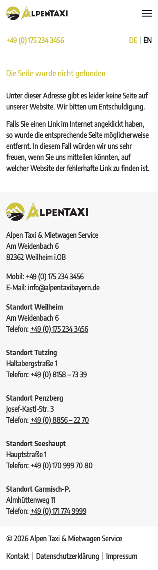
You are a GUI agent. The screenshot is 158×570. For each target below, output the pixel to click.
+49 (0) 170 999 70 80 (61, 465)
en (147, 40)
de (133, 40)
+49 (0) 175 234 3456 (35, 40)
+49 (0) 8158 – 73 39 (58, 374)
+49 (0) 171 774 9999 (58, 510)
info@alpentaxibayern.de (63, 287)
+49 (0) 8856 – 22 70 (59, 419)
